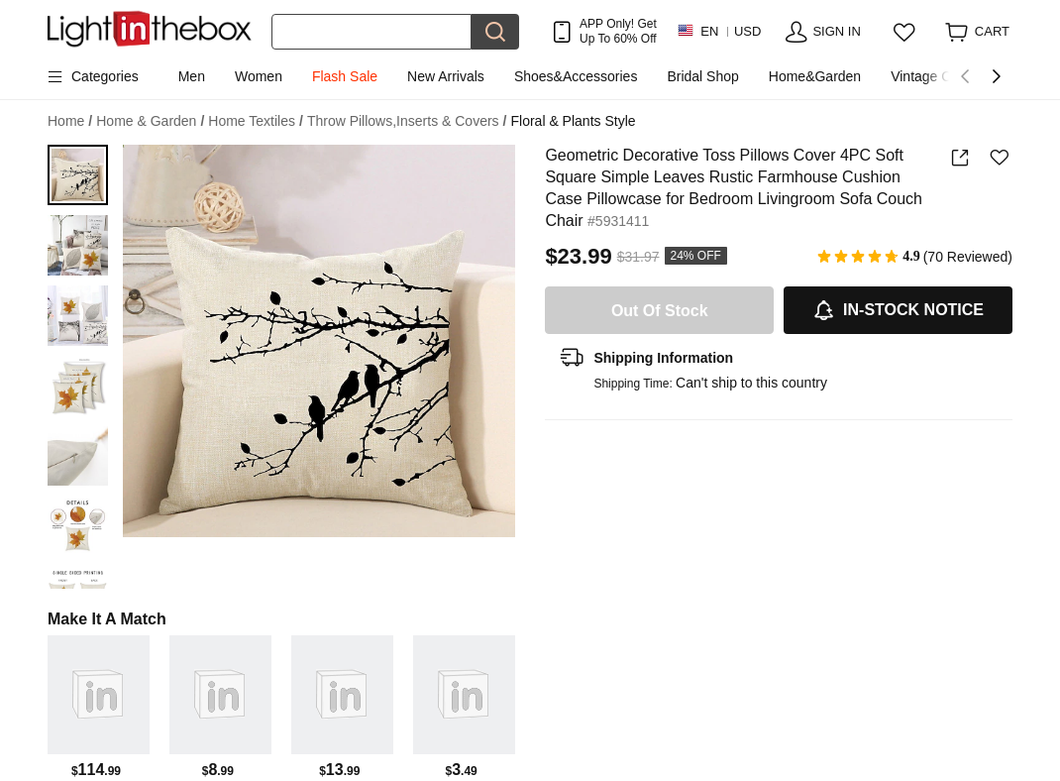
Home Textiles (255, 121)
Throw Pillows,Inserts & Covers (407, 121)
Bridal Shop (702, 76)
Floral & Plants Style (572, 121)
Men (191, 76)
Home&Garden (815, 76)
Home (70, 121)
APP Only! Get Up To (618, 31)
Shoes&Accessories (576, 76)
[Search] (371, 32)
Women (258, 76)
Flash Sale (344, 76)
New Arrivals (445, 76)
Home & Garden (150, 121)
